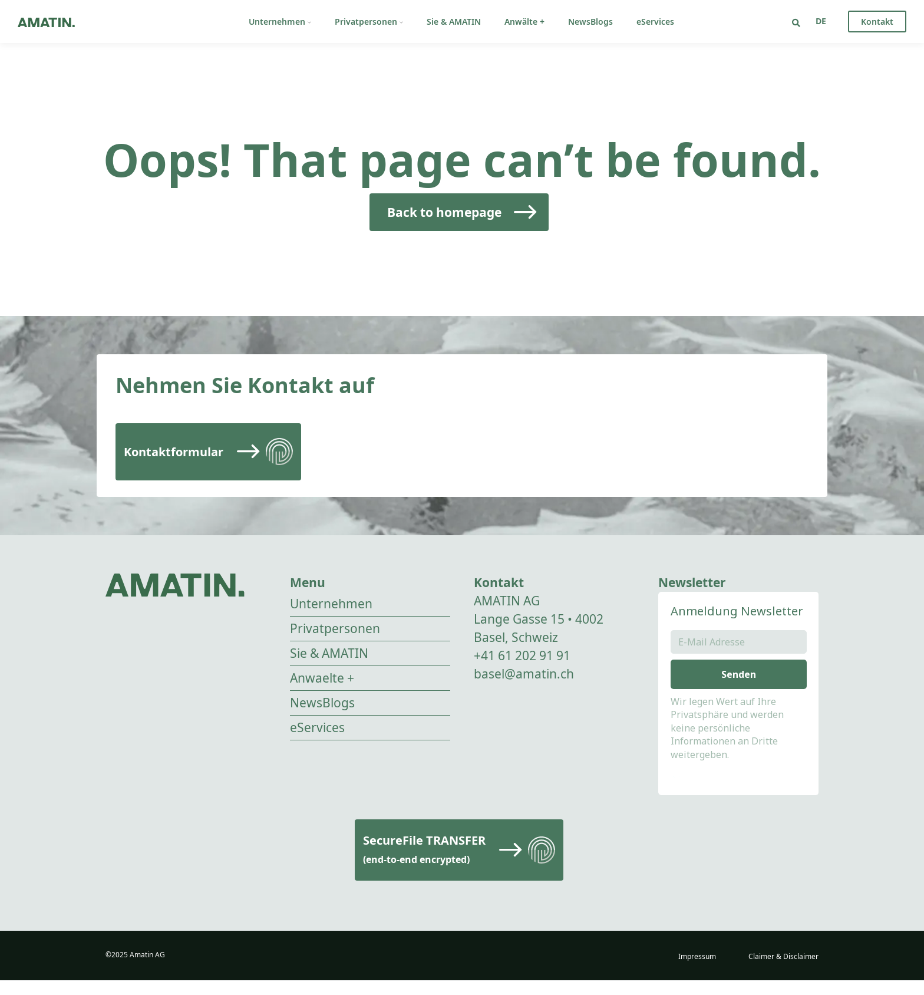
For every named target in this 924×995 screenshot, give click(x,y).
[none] (821, 21)
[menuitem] (821, 21)
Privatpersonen (369, 21)
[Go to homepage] (46, 21)
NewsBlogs (590, 21)
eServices (655, 21)
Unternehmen (280, 21)
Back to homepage (444, 212)
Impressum (697, 971)
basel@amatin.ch (524, 673)
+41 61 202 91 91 (522, 655)
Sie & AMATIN (454, 21)
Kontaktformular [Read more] (173, 452)
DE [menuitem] (821, 21)
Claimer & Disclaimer (783, 971)
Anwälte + (524, 21)
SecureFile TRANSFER (424, 864)
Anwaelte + (322, 678)
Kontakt (877, 21)
